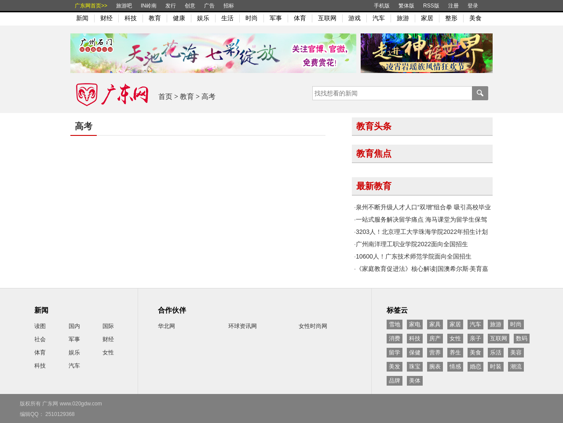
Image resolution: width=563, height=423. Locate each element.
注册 (453, 6)
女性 (108, 352)
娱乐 (203, 18)
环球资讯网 (242, 326)
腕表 (435, 366)
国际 (108, 326)
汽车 (379, 18)
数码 (521, 338)
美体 (414, 380)
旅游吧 (124, 6)
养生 (455, 352)
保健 (414, 352)
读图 (40, 326)
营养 (435, 352)
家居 (427, 18)
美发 (394, 366)
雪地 (394, 324)
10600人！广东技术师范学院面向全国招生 (414, 256)
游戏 (354, 18)
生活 (227, 18)
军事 (276, 18)
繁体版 (406, 6)
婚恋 (475, 366)
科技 (130, 18)
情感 (455, 366)
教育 (155, 18)
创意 (190, 6)
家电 (414, 324)
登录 (473, 6)
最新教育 (373, 186)
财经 (106, 18)
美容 (516, 352)
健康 (179, 18)
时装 (495, 366)
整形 (451, 18)
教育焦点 (373, 153)
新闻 (82, 18)
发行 (170, 6)
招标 (228, 6)
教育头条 (373, 126)
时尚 (251, 18)
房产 (435, 338)
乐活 (495, 352)
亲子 (475, 338)
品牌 (394, 380)
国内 (74, 326)
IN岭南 (149, 6)
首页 (165, 96)
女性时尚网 (313, 326)
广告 (209, 6)
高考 (208, 96)
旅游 (403, 18)
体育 (300, 18)
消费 (394, 338)
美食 (475, 18)
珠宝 (414, 366)
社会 (40, 339)
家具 (435, 324)
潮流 (516, 366)
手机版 (382, 6)
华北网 (166, 326)
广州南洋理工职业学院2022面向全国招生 (412, 244)
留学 (394, 352)
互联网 (327, 18)
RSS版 (431, 6)
